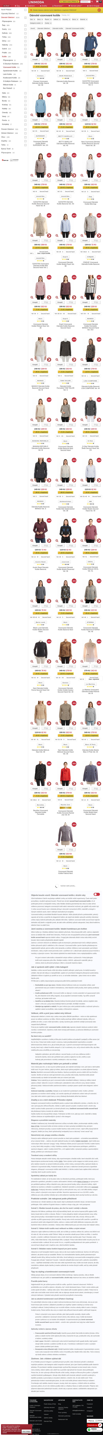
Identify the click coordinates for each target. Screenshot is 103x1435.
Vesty (4, 116)
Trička (4, 37)
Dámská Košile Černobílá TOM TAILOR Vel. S (65, 388)
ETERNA (90, 622)
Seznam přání (75, 6)
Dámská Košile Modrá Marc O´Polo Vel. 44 (90, 751)
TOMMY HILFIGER (81, 1141)
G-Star (90, 441)
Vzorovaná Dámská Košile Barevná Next (65, 629)
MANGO (90, 318)
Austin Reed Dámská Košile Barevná (40, 568)
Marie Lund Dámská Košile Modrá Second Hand (40, 629)
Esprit (65, 257)
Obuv (3, 137)
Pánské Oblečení (7, 129)
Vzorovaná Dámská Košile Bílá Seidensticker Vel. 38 (65, 509)
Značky (43, 6)
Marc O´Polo (90, 744)
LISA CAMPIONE (90, 381)
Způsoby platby (48, 1411)
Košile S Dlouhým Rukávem (35, 1406)
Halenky (5, 45)
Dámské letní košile (36, 1421)
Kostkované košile (10, 78)
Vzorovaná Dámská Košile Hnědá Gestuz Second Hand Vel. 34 (65, 690)
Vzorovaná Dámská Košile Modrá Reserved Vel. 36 (65, 569)
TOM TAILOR (65, 380)
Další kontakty (76, 1414)
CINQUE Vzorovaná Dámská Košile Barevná (90, 263)
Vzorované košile (9, 67)
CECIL (90, 561)
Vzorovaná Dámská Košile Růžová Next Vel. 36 (40, 326)
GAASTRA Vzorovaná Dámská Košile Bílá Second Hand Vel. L (40, 265)
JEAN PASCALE (65, 76)
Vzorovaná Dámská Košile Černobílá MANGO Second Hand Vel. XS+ (90, 327)
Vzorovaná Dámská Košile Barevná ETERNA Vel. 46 (90, 629)
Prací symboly (62, 1412)
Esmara (40, 76)
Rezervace (57, 6)
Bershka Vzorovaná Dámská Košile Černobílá (40, 812)
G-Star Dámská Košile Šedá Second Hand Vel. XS (90, 448)
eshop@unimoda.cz (78, 1410)
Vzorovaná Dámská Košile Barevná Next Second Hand (65, 448)
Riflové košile (8, 85)
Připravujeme (7, 21)
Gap (90, 196)
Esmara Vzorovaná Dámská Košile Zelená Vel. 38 (40, 83)
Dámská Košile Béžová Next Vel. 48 (40, 751)
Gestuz (65, 682)
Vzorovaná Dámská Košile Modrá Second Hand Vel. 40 (90, 509)
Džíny (4, 41)
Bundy (4, 101)
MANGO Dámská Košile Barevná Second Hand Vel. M (41, 388)
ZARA (61, 1161)
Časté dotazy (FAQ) (50, 1404)
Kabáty (4, 108)
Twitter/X (89, 1407)
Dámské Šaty (48, 1421)
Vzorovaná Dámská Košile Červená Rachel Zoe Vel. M (65, 813)
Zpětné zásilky (48, 1418)
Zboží (6, 6)
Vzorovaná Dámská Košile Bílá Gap (90, 203)
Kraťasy (5, 105)
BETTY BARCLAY (65, 136)
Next (90, 136)
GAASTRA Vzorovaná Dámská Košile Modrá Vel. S (90, 83)
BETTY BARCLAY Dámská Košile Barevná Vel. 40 (65, 143)
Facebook (90, 1404)
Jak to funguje (93, 6)
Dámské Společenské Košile (35, 1416)
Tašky (3, 145)
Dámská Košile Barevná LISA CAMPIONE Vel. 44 (90, 387)
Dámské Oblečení (7, 17)
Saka (4, 93)
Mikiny (4, 97)
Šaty (3, 25)
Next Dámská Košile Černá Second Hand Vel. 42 (40, 690)
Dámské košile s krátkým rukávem (35, 1430)
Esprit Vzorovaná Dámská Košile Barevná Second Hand (65, 326)
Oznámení (30, 6)
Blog (59, 1404)
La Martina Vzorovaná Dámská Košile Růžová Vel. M (90, 691)
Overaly (5, 112)
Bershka (40, 805)
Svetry (4, 29)
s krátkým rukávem (10, 81)
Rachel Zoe (65, 804)
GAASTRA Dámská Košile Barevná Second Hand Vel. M (40, 204)
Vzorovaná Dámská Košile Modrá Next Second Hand (90, 812)
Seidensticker (65, 501)
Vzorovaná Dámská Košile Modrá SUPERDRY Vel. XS (40, 143)
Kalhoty (5, 33)
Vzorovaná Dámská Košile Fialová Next (65, 872)
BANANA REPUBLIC (40, 441)
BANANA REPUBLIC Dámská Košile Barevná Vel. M (40, 448)
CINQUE (90, 257)
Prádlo (4, 53)
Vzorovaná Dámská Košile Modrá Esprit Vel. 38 (65, 264)
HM (90, 501)
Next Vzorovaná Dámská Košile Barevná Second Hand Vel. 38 (90, 143)
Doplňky (4, 141)
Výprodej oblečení (8, 13)
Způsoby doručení (49, 1407)
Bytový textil (5, 149)
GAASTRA (90, 75)
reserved (65, 562)
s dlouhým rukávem (11, 64)
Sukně (4, 49)
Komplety (5, 124)
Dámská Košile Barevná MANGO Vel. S (40, 508)
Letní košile (7, 74)
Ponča (4, 120)
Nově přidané (6, 9)
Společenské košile (10, 71)
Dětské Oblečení (7, 133)
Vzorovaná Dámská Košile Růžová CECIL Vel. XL (91, 569)
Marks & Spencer (82, 1181)
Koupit (35, 59)
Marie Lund (40, 622)
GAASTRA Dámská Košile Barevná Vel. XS (65, 203)
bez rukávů (7, 88)
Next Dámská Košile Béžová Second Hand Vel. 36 (66, 752)
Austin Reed (40, 562)
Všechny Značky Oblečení (63, 1408)
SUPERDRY (40, 136)
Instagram (90, 1411)
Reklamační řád (63, 1419)
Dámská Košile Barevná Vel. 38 (65, 82)
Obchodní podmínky (64, 1416)
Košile (4, 56)
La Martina (90, 684)
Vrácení (46, 1414)
